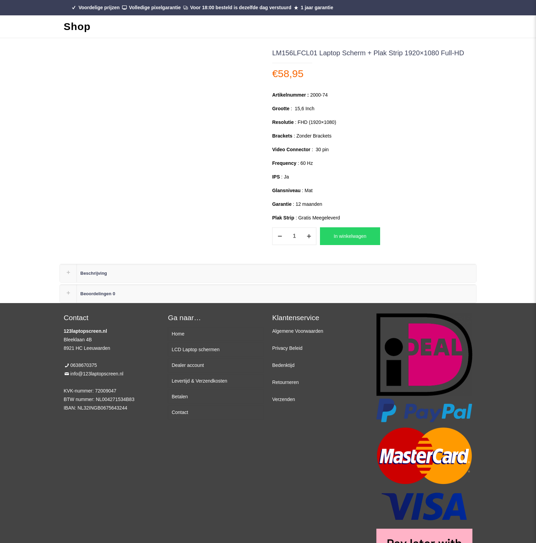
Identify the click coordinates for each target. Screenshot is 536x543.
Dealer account (188, 365)
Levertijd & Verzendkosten (199, 381)
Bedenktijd (283, 365)
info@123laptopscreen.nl (96, 373)
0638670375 (83, 365)
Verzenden (283, 399)
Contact (180, 412)
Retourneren (285, 382)
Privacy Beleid (287, 348)
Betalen (180, 396)
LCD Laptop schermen (195, 349)
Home (178, 334)
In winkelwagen (350, 236)
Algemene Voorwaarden (297, 331)
